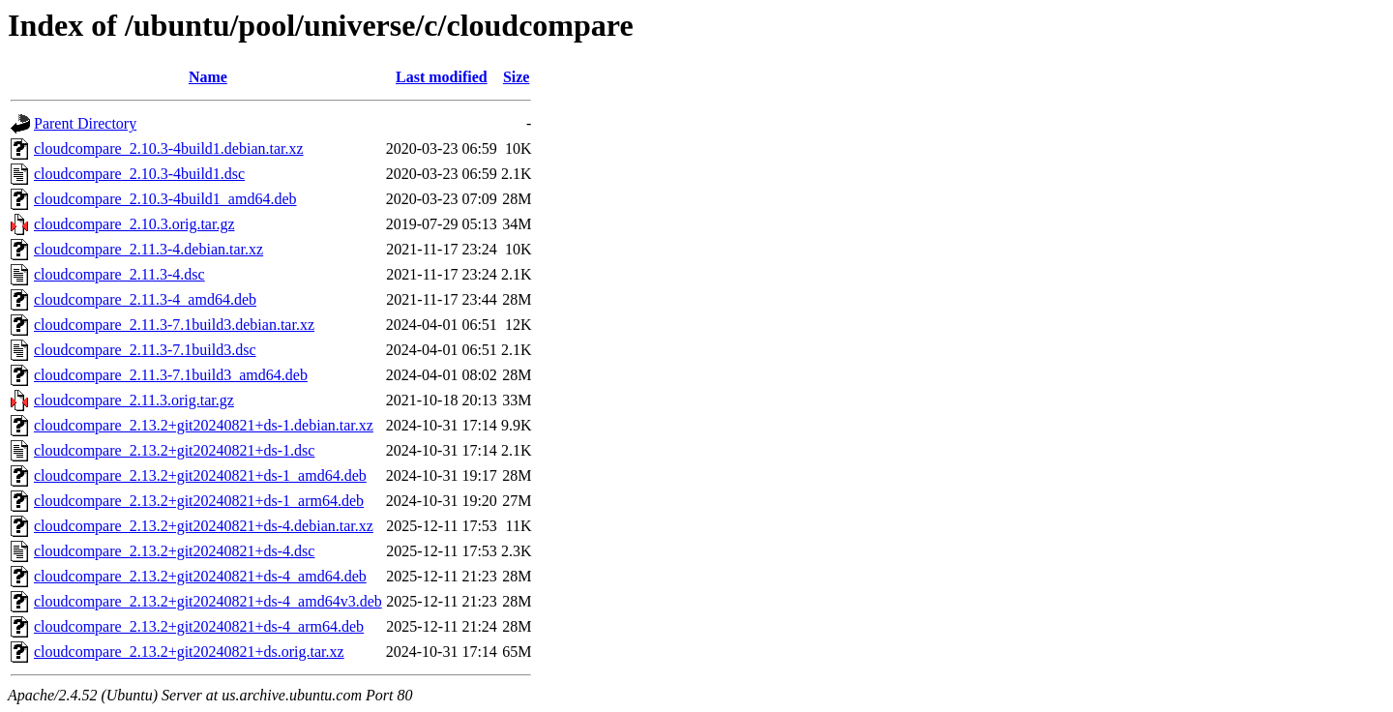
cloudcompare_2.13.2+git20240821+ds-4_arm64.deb (199, 626)
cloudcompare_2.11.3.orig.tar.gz (134, 400)
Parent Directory (85, 123)
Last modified (442, 77)
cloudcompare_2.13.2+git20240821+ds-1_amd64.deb (200, 475)
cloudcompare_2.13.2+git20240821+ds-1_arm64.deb (199, 500)
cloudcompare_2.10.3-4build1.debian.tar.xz (169, 148)
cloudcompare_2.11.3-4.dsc (119, 274)
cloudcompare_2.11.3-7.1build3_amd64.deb (171, 375)
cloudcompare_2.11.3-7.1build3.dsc (145, 349)
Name (208, 77)
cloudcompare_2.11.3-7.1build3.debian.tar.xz (174, 324)
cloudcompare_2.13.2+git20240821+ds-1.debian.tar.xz (203, 425)
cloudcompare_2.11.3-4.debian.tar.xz (148, 249)
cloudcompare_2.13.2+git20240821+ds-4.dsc (174, 551)
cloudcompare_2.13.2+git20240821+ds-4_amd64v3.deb (208, 601)
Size (516, 77)
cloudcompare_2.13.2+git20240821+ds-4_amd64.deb (200, 576)
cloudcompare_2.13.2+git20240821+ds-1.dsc (174, 450)
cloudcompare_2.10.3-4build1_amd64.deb (165, 199)
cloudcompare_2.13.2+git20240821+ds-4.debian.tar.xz (203, 526)
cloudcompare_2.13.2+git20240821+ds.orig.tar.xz (189, 651)
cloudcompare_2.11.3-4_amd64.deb (145, 299)
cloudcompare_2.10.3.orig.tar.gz (134, 224)
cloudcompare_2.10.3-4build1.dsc (139, 173)
